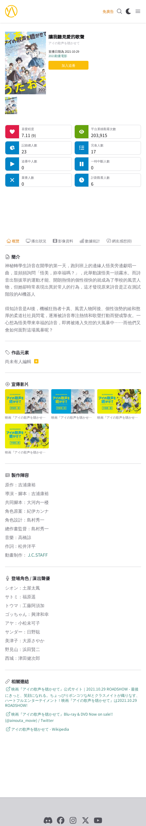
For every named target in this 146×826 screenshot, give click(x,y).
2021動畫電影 (57, 56)
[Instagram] (73, 820)
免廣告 (108, 11)
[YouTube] (98, 820)
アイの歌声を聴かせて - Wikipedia (37, 729)
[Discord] (48, 820)
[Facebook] (60, 820)
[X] (85, 820)
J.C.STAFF (38, 555)
